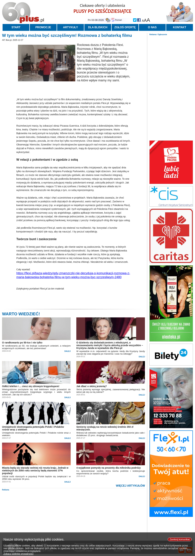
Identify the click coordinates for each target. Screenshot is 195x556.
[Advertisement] (171, 87)
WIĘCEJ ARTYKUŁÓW (130, 485)
